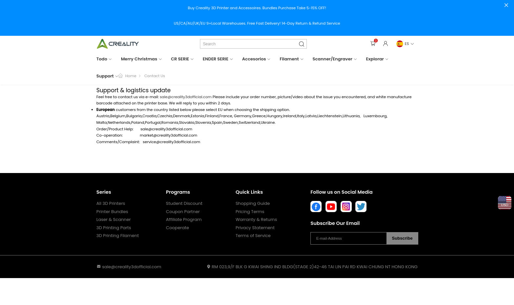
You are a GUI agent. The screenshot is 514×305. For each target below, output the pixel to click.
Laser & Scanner (113, 219)
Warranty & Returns (256, 219)
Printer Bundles (112, 211)
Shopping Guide (253, 203)
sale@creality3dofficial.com (185, 96)
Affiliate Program (184, 219)
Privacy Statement (255, 227)
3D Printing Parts (113, 227)
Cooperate (177, 227)
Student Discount (184, 203)
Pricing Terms (250, 211)
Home (130, 75)
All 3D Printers (110, 203)
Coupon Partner (183, 211)
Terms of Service (253, 235)
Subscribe (402, 238)
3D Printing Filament (117, 235)
